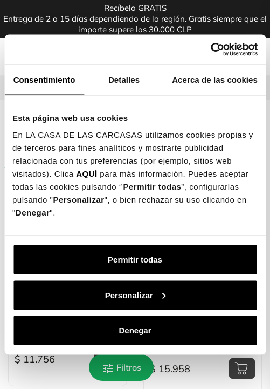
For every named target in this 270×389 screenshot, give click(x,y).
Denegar (135, 330)
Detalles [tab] (124, 79)
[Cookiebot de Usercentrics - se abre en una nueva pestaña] (210, 50)
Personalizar (135, 294)
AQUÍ (87, 173)
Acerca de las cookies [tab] (215, 79)
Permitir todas (135, 259)
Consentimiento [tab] (44, 79)
